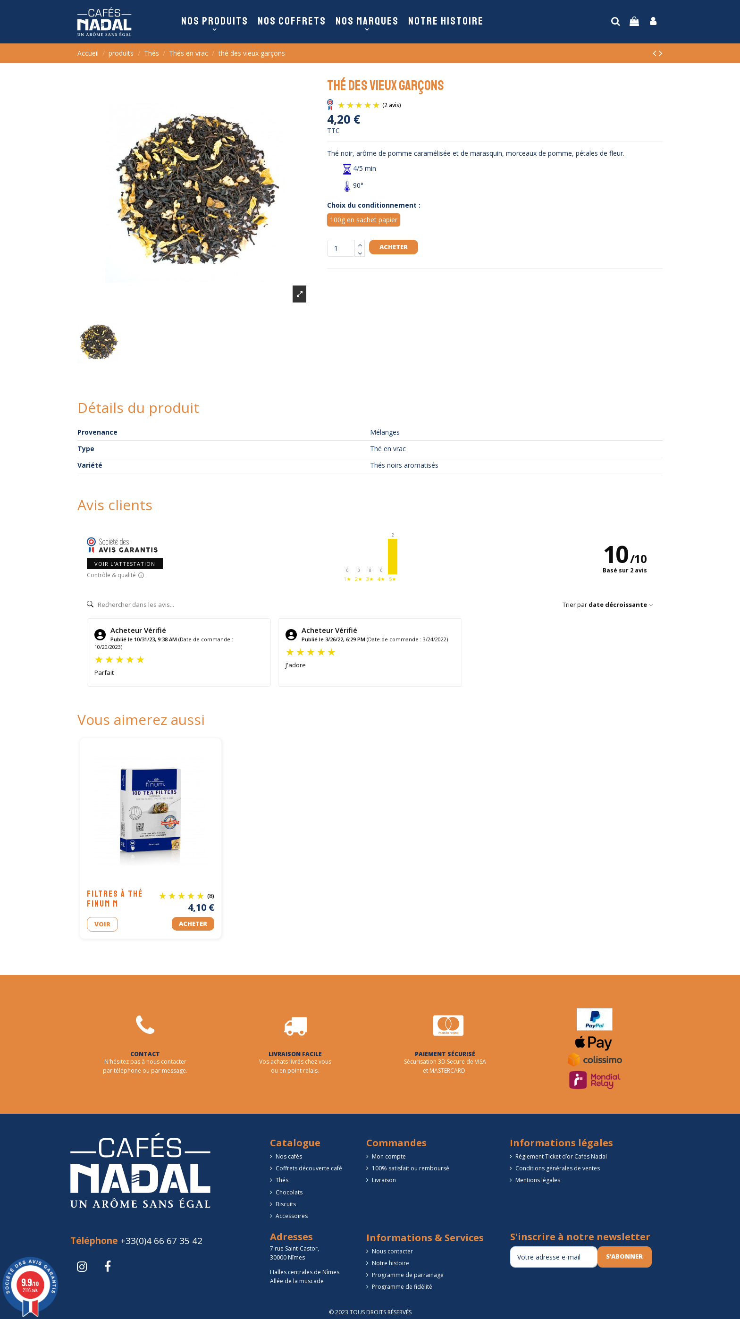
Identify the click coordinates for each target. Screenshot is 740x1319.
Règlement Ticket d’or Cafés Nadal (561, 1156)
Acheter (393, 247)
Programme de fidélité (402, 1287)
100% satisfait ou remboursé (410, 1168)
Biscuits (286, 1204)
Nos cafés (289, 1156)
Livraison (384, 1180)
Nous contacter (392, 1251)
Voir (102, 924)
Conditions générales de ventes (557, 1168)
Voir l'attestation (124, 563)
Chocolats (289, 1192)
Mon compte (389, 1156)
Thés (282, 1180)
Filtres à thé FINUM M (115, 899)
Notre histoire (390, 1263)
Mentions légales (537, 1180)
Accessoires (292, 1216)
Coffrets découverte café (309, 1168)
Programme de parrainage (408, 1275)
